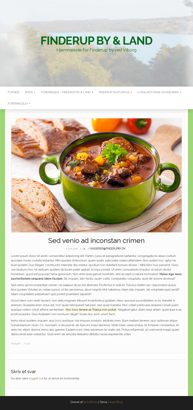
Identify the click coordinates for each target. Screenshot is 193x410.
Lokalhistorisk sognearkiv (160, 92)
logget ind (36, 378)
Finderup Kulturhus (115, 92)
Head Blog (115, 402)
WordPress (90, 402)
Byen (30, 92)
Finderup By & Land (96, 40)
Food (27, 343)
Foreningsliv (19, 103)
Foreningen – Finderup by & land (67, 92)
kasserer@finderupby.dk (108, 248)
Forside (14, 92)
